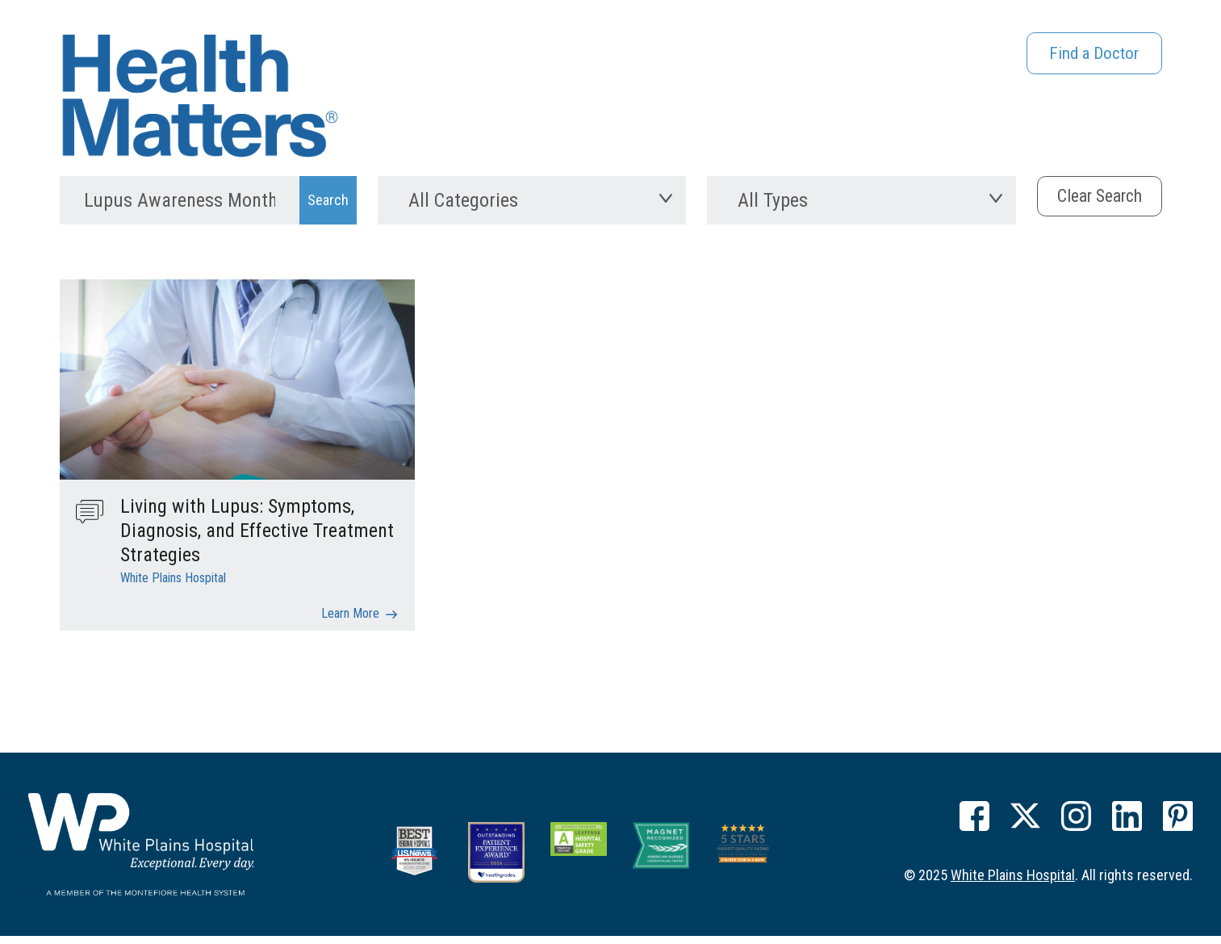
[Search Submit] (328, 209)
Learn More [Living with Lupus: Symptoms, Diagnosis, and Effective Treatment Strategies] (349, 625)
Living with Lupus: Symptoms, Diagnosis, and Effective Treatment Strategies (257, 542)
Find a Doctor (1087, 56)
